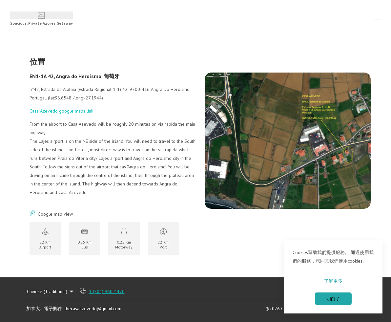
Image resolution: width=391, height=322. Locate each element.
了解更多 (333, 281)
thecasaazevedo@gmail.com (93, 308)
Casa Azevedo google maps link (61, 111)
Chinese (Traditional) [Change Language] (50, 291)
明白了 (333, 299)
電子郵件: (53, 308)
